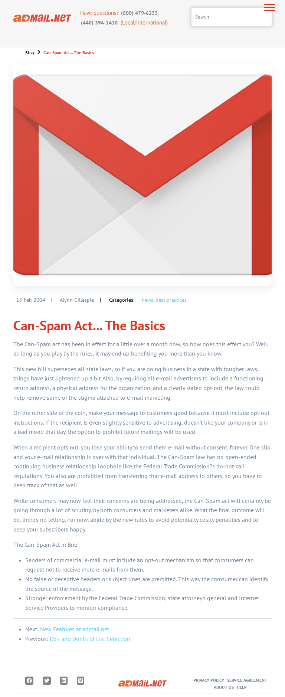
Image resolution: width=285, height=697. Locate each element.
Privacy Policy (208, 680)
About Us (224, 687)
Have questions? (119, 12)
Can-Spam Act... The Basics (68, 52)
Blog (29, 52)
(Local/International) (124, 22)
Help (242, 687)
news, (148, 300)
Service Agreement (247, 680)
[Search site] (231, 17)
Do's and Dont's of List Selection (90, 638)
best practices (171, 300)
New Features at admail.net (74, 629)
